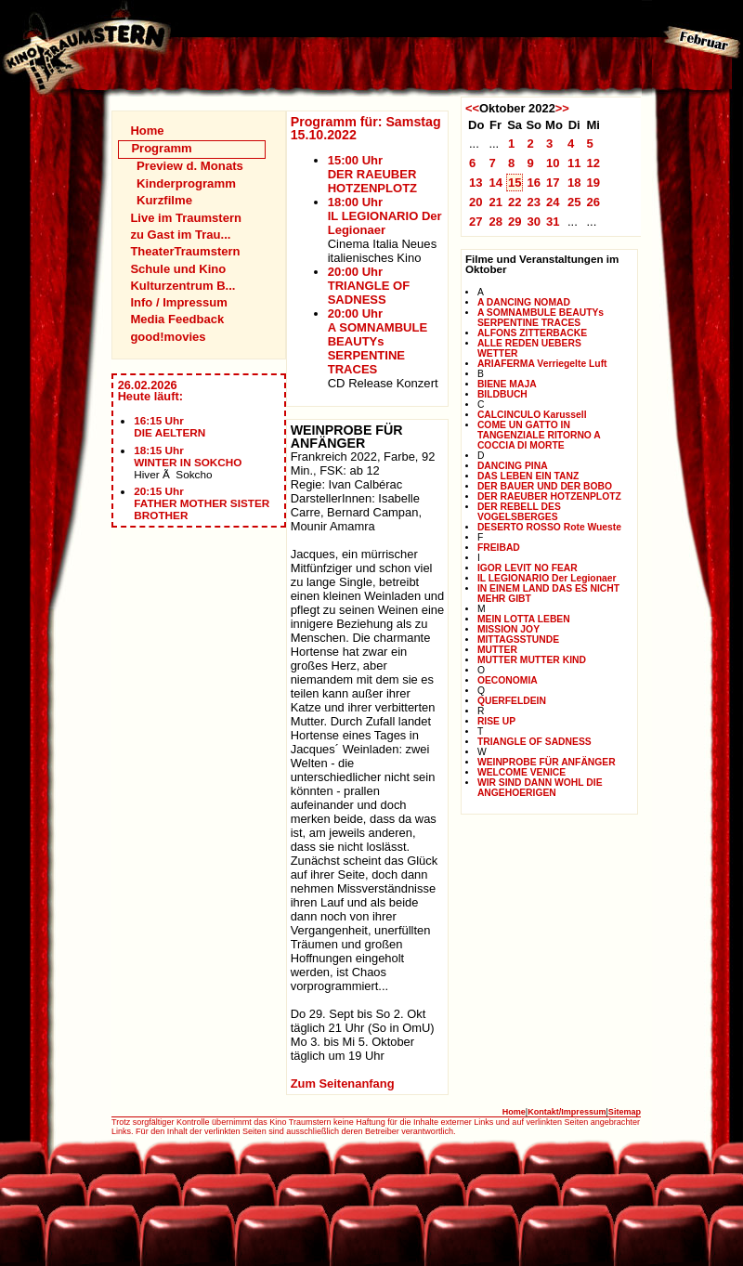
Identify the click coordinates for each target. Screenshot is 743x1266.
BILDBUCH (502, 394)
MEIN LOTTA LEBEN (523, 619)
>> (562, 108)
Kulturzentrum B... (182, 286)
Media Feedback (177, 319)
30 (534, 221)
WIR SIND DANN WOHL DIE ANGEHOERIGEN (540, 787)
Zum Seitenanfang (343, 1083)
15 (515, 182)
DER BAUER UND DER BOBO (544, 486)
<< (472, 108)
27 (476, 221)
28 (495, 221)
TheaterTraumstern (185, 251)
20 (476, 202)
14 (495, 182)
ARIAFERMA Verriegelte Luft (542, 364)
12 (593, 163)
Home (146, 130)
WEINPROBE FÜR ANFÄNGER (546, 762)
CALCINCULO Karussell (532, 415)
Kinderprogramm (186, 183)
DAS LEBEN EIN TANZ (528, 476)
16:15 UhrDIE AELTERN (169, 426)
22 (515, 202)
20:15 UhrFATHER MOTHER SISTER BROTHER (201, 503)
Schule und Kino (178, 269)
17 (553, 182)
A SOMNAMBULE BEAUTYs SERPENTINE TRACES (540, 317)
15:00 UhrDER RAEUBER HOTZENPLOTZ (372, 174)
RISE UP (496, 721)
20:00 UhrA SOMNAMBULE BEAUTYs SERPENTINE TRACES (378, 341)
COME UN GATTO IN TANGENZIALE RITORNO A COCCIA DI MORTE (539, 435)
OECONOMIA (507, 680)
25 (574, 202)
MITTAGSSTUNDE (518, 639)
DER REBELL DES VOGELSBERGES (519, 512)
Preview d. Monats (190, 166)
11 (574, 163)
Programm (161, 148)
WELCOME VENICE (521, 772)
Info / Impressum (178, 302)
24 (553, 202)
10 (553, 163)
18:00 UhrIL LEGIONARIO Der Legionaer (385, 216)
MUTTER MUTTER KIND (531, 660)
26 (593, 202)
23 (534, 202)
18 (574, 182)
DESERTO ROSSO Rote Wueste (549, 527)
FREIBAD (498, 547)
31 (553, 221)
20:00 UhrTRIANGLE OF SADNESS (369, 286)
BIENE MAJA (507, 384)
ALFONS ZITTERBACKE (532, 333)
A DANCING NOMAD (523, 302)
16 (534, 182)
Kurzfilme (164, 200)
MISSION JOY (508, 629)
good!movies (167, 337)
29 (515, 221)
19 (593, 182)
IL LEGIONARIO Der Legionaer (547, 578)
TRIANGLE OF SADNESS (534, 742)
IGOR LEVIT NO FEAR (527, 568)
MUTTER (497, 650)
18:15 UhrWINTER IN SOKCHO (187, 456)
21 (495, 202)
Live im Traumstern (185, 218)
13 (476, 182)
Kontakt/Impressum (567, 1111)
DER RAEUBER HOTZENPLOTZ (549, 496)
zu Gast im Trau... (180, 234)
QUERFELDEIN (511, 701)
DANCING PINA (512, 466)
